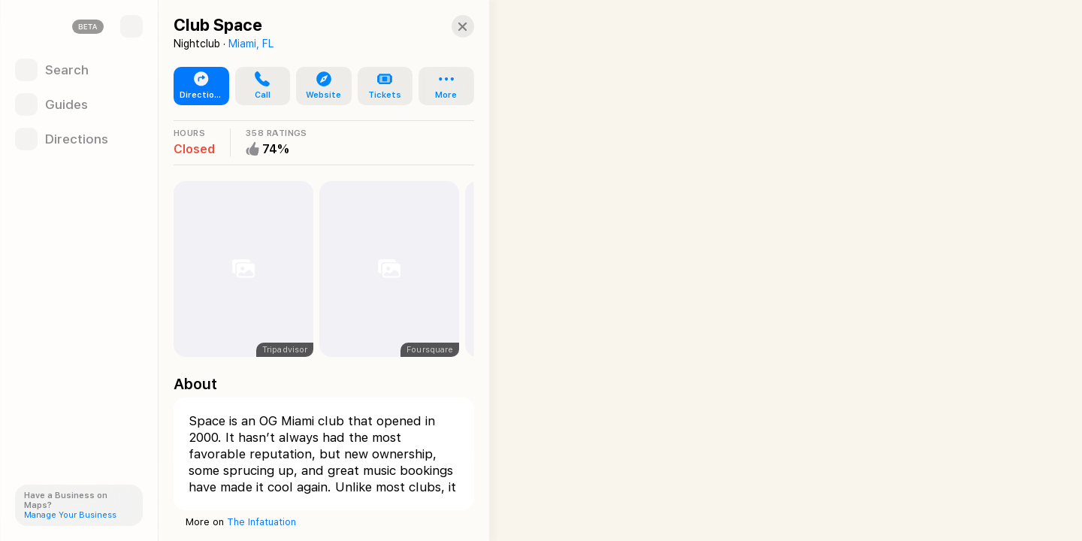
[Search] (79, 70)
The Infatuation (261, 521)
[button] (258, 86)
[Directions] (79, 139)
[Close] (448, 26)
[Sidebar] (131, 26)
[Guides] (79, 104)
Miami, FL (251, 44)
